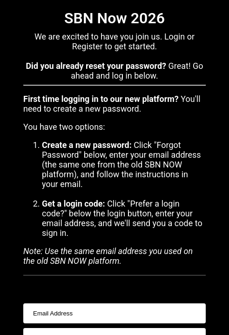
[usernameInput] (114, 313)
